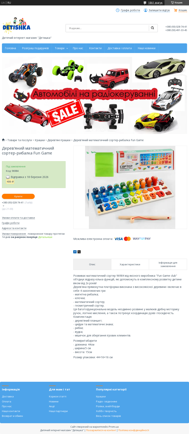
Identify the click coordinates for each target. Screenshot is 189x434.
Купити (18, 196)
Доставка (8, 396)
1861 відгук (155, 2)
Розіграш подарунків (35, 48)
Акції (52, 406)
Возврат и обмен (12, 416)
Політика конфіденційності (133, 430)
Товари (59, 48)
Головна (10, 48)
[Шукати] (152, 28)
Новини (53, 401)
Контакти (95, 48)
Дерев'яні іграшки (58, 140)
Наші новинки (146, 48)
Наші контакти (11, 411)
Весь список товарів (108, 416)
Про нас (78, 48)
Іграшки (40, 140)
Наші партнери (58, 411)
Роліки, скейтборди (108, 406)
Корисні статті (57, 396)
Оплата (6, 401)
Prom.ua (114, 426)
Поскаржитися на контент (101, 430)
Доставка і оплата (120, 48)
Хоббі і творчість (106, 411)
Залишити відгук (159, 10)
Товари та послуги (19, 140)
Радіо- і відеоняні (106, 401)
